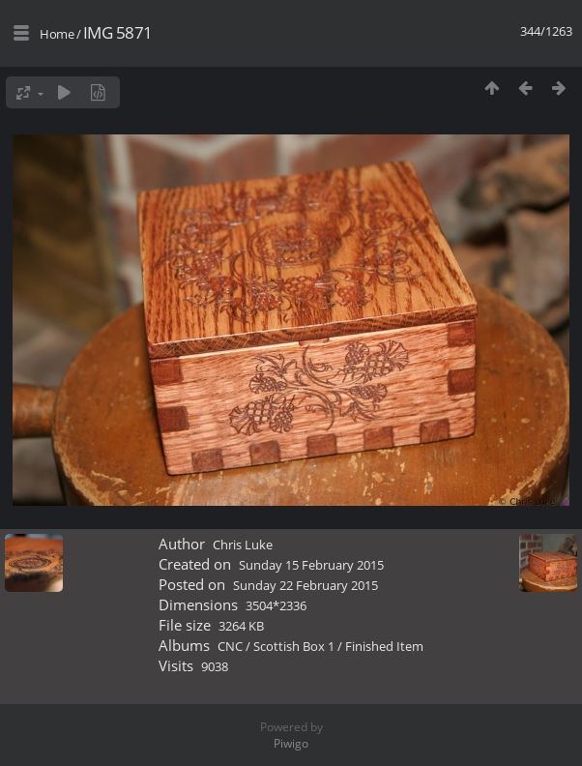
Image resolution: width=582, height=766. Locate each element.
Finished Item (384, 646)
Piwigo (291, 743)
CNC (230, 646)
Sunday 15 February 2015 (311, 565)
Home (56, 34)
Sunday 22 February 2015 (305, 585)
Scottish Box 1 (294, 646)
